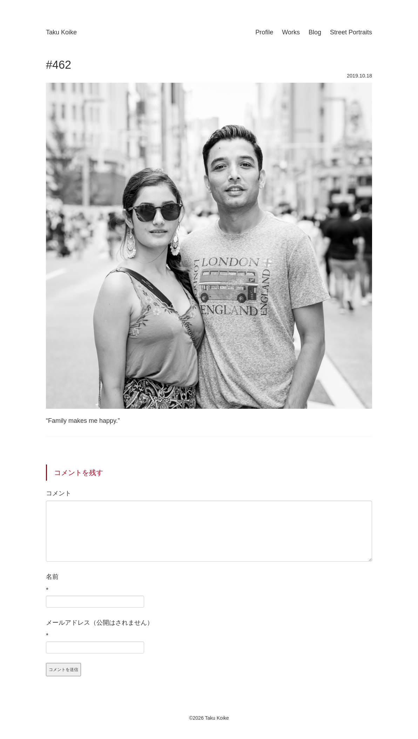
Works (291, 32)
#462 (58, 65)
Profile (264, 32)
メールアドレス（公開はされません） (99, 622)
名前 (52, 576)
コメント (58, 493)
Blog (315, 32)
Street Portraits (351, 32)
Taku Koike (61, 32)
